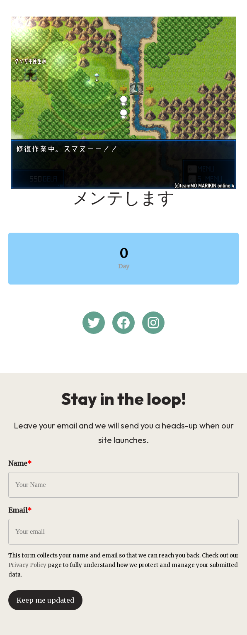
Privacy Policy (27, 565)
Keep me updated (45, 600)
